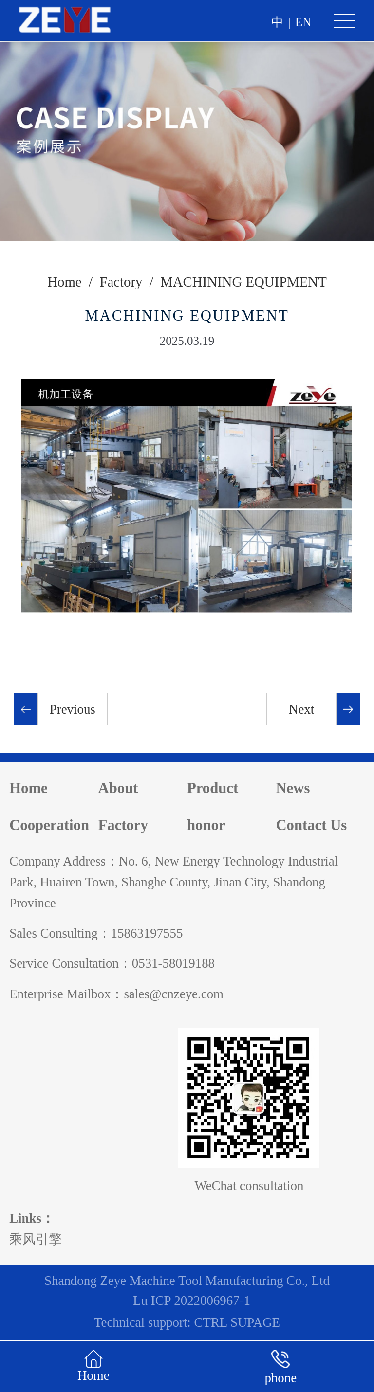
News (293, 788)
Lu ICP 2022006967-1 (191, 1300)
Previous (72, 709)
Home (64, 281)
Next (301, 709)
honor (206, 825)
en (303, 22)
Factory (120, 281)
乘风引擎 (35, 1239)
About (118, 788)
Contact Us (311, 825)
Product (212, 788)
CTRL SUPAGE (237, 1322)
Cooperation (49, 825)
